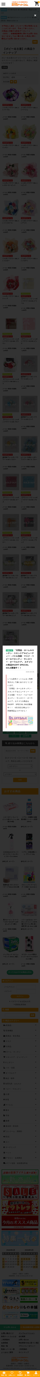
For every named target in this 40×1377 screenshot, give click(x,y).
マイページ (36, 1373)
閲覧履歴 (20, 1373)
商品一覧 (4, 1373)
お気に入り (12, 1373)
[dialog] (20, 688)
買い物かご (28, 1373)
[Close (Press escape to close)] (35, 15)
